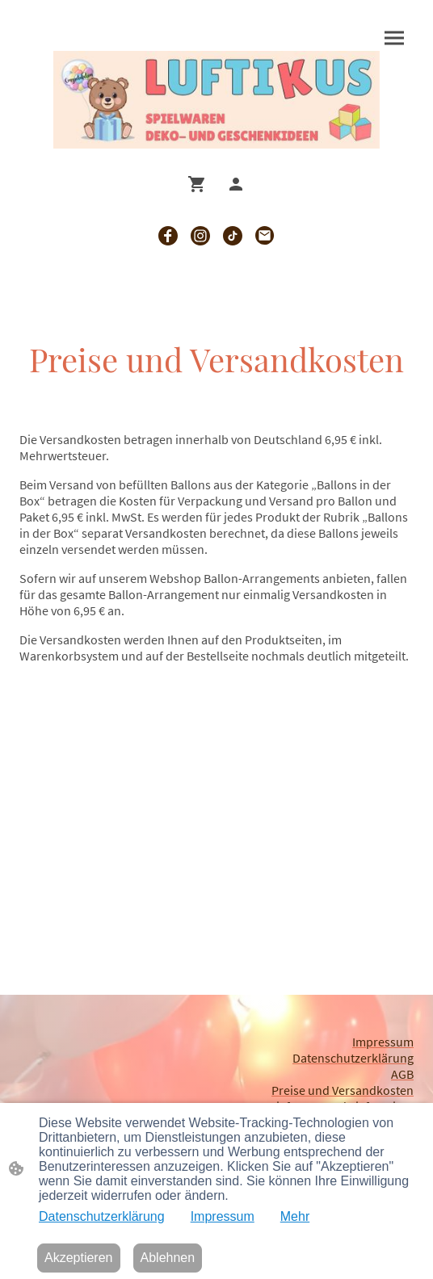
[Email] (265, 235)
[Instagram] (200, 235)
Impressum (222, 1216)
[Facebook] (168, 235)
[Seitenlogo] (216, 100)
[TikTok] (232, 235)
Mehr (294, 1216)
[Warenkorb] (200, 184)
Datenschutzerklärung (102, 1216)
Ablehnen (168, 1257)
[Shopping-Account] (236, 184)
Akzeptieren (78, 1257)
